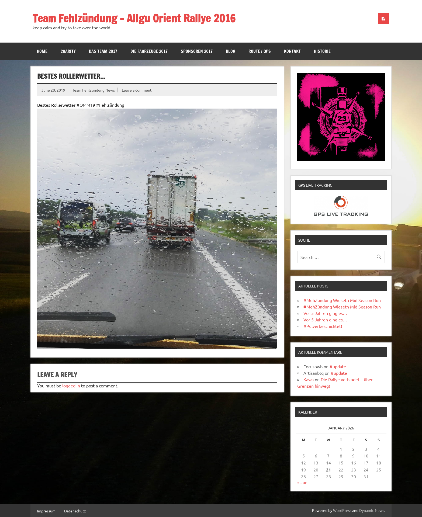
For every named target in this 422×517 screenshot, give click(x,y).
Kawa (308, 379)
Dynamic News (371, 510)
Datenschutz (75, 511)
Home (42, 51)
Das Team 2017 (103, 51)
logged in (71, 385)
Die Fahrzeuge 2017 (149, 51)
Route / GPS (259, 51)
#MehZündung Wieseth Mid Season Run (342, 300)
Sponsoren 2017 (197, 51)
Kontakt (292, 51)
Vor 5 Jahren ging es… (325, 313)
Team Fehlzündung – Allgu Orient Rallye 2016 (134, 18)
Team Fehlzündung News (93, 90)
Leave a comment (137, 90)
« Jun (302, 482)
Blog (230, 51)
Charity (68, 51)
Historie (322, 51)
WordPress (342, 510)
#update (338, 366)
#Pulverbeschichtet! (322, 326)
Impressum (46, 511)
